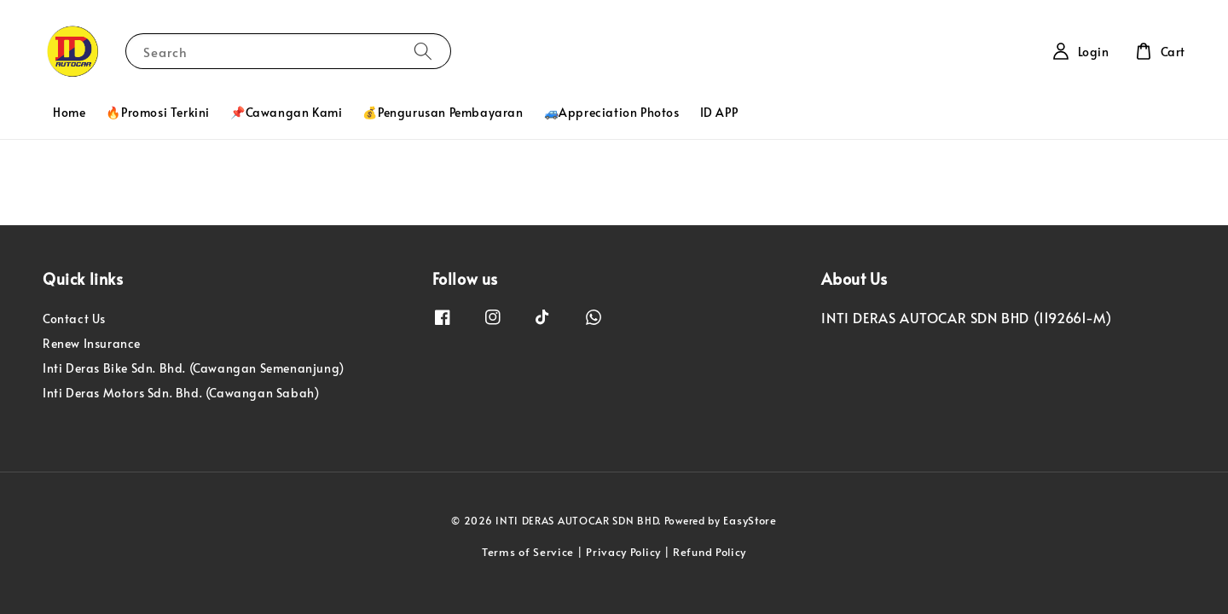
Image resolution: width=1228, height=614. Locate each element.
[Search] (423, 50)
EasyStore (749, 520)
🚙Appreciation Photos (612, 112)
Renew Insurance (92, 343)
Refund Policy (709, 551)
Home (69, 112)
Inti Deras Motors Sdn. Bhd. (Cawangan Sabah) (181, 393)
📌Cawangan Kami (286, 112)
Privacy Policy (623, 551)
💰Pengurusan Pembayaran (442, 112)
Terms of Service (528, 551)
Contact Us (74, 319)
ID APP (719, 112)
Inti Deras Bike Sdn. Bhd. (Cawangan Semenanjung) (194, 368)
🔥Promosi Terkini (158, 112)
